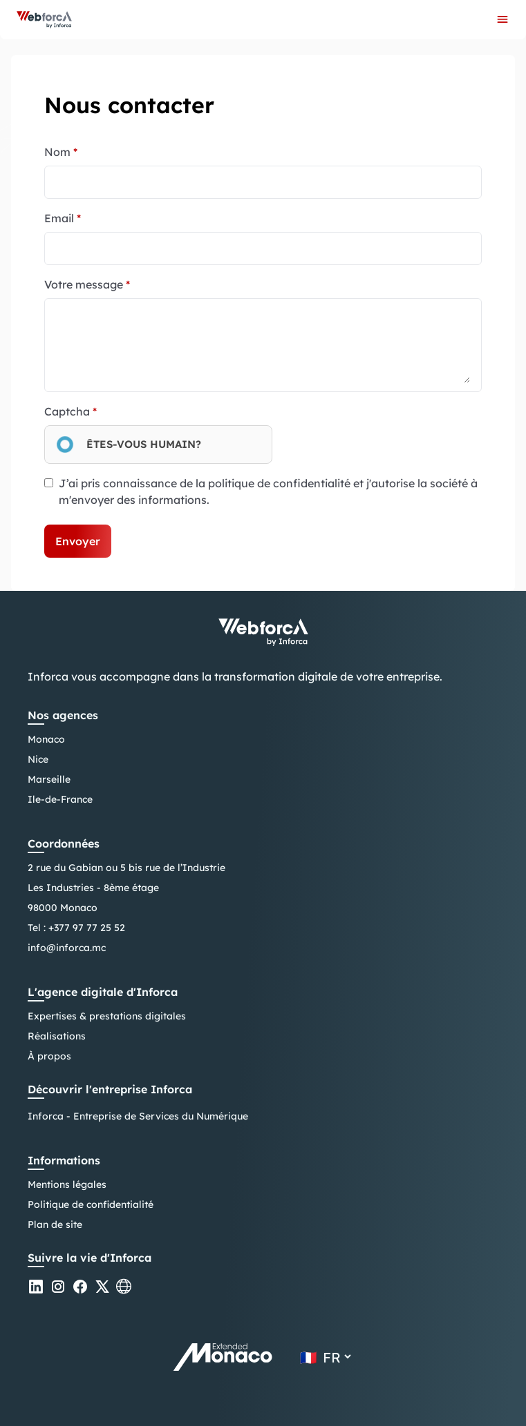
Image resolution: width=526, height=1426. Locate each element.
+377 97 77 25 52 (86, 927)
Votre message (87, 284)
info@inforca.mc (67, 947)
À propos (49, 1056)
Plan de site (55, 1224)
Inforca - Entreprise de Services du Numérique (138, 1116)
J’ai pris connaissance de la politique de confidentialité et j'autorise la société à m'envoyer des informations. (268, 491)
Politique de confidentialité (90, 1204)
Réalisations (57, 1036)
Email (62, 218)
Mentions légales (67, 1184)
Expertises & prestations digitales (107, 1016)
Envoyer (77, 541)
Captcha (70, 411)
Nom (60, 152)
